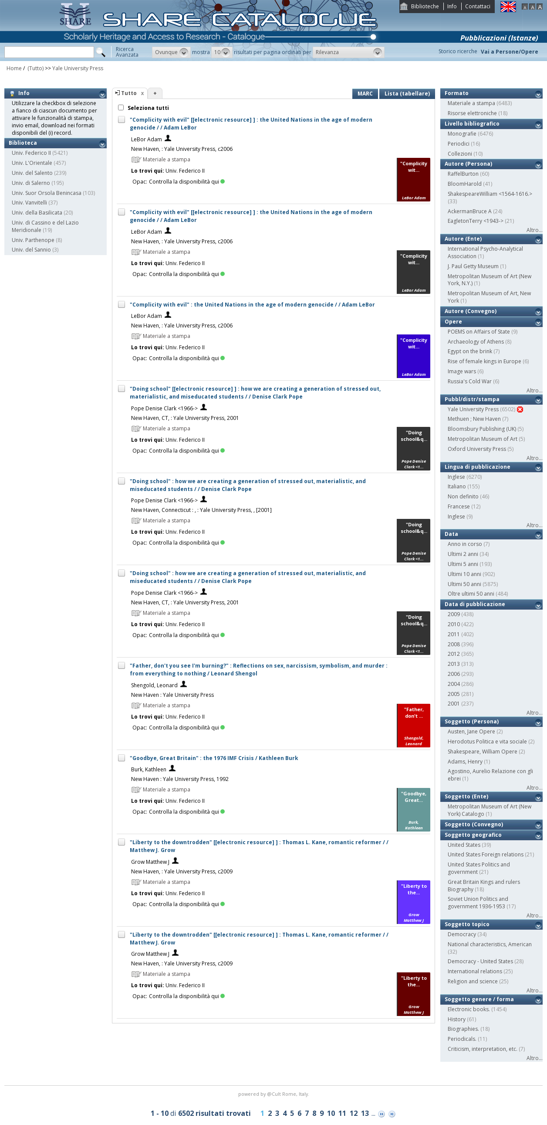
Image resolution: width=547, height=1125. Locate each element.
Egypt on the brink (470, 351)
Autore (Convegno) (470, 311)
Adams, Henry (465, 761)
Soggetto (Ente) (466, 796)
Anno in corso (465, 544)
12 (354, 1113)
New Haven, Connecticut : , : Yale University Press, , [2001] (201, 510)
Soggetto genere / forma (479, 999)
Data (451, 534)
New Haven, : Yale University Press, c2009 (182, 871)
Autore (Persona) (468, 163)
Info (452, 6)
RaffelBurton (463, 173)
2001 (454, 703)
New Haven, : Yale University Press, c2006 (182, 149)
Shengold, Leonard (154, 685)
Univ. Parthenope (33, 240)
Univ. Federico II (31, 153)
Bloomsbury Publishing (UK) (482, 429)
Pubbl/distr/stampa (472, 399)
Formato (457, 93)
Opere (453, 321)
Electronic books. (469, 1009)
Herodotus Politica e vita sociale (487, 741)
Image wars (462, 371)
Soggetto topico (467, 924)
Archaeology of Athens (476, 341)
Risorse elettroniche (472, 113)
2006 (454, 674)
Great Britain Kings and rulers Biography (484, 885)
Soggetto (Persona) (472, 721)
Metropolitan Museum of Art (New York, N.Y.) (489, 280)
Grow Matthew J (150, 862)
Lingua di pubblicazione (477, 466)
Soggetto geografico (473, 835)
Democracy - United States (480, 961)
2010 (454, 624)
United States (464, 845)
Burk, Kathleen (148, 769)
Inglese (456, 477)
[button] (171, 52)
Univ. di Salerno (31, 183)
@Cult (274, 1094)
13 (365, 1113)
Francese (459, 506)
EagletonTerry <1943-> (475, 221)
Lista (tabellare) (407, 93)
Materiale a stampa (471, 103)
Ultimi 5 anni (463, 564)
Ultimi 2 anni (463, 554)
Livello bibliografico (472, 123)
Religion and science (473, 981)
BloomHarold (465, 184)
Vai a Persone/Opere (509, 51)
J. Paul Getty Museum (473, 266)
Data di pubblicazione (475, 604)
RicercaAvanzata (127, 52)
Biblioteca (23, 143)
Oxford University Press (477, 449)
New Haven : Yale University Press (172, 695)
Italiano (457, 486)
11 (342, 1113)
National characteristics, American (490, 944)
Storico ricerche (458, 51)
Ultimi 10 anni (464, 574)
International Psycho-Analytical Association (485, 252)
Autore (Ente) (463, 238)
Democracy (462, 934)
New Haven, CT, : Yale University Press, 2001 (185, 418)
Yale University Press (77, 68)
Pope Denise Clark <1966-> (164, 408)
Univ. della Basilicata (37, 212)
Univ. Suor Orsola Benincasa (46, 193)
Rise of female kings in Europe (484, 361)
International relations (475, 971)
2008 (454, 644)
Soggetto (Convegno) (474, 824)
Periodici (458, 143)
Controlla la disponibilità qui (187, 181)
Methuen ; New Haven (474, 419)
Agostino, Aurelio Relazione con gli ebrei (490, 774)
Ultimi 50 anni (464, 584)
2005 (454, 694)
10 (331, 1113)
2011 (454, 634)
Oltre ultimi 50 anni (471, 593)
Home (14, 68)
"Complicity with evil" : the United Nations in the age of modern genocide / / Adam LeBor (252, 304)
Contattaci (477, 6)
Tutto (129, 93)
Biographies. (463, 1029)
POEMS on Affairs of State (479, 331)
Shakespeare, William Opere (482, 751)
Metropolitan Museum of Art (482, 439)
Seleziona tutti (147, 108)
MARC (365, 93)
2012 (454, 654)
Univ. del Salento (32, 173)
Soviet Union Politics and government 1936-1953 (478, 902)
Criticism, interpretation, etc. (482, 1049)
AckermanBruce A (470, 211)
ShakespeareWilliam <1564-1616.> (490, 194)
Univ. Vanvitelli (29, 202)
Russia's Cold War (470, 381)
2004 (454, 684)
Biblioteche (425, 6)
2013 (454, 664)
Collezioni (460, 153)
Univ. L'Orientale (32, 163)
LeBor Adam (146, 139)
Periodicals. (462, 1039)
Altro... (535, 230)
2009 (454, 614)
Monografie (462, 133)
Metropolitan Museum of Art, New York (489, 297)
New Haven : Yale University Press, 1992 (180, 779)
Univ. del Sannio (31, 249)
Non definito (463, 496)
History (457, 1019)
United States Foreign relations (485, 854)
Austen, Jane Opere (471, 731)
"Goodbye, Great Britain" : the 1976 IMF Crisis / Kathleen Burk (214, 758)
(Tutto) (35, 68)
